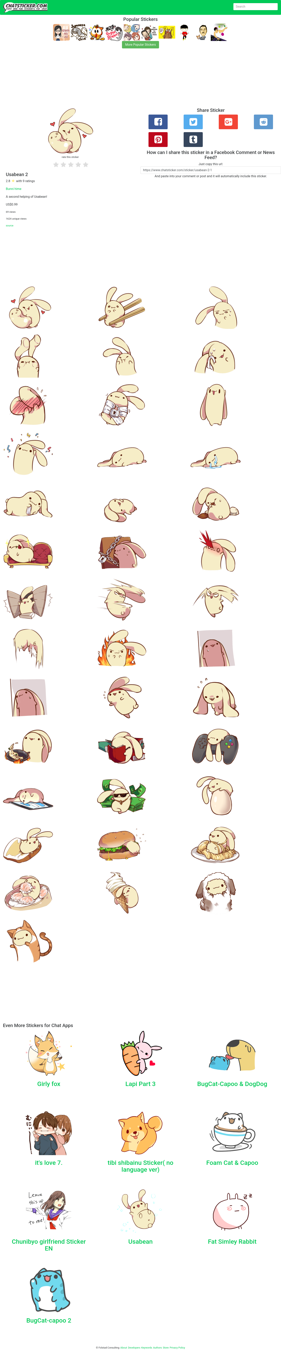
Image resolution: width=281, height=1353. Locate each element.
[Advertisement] (117, 80)
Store (166, 1347)
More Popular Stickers (140, 44)
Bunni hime (13, 189)
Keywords (146, 1347)
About (123, 1347)
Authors (157, 1347)
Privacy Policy (177, 1347)
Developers (134, 1347)
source (9, 225)
